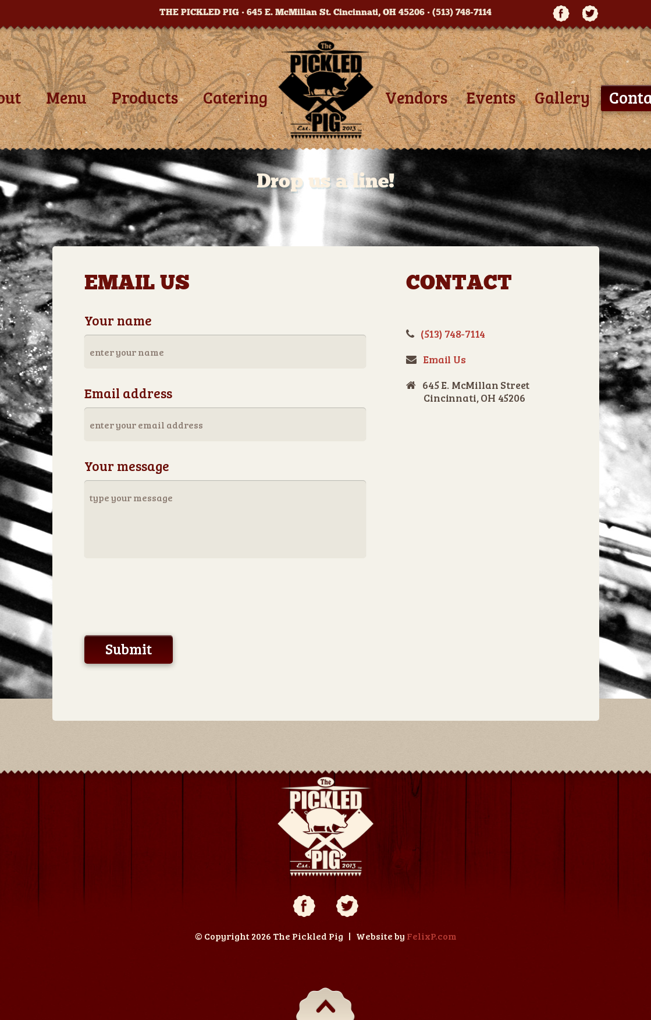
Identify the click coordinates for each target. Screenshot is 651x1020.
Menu (66, 97)
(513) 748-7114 (462, 12)
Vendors (416, 97)
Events (491, 97)
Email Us (444, 359)
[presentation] (172, 598)
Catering (235, 97)
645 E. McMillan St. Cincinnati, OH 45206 (336, 12)
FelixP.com (432, 936)
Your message (126, 465)
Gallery (562, 97)
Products (145, 97)
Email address (128, 392)
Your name (118, 320)
